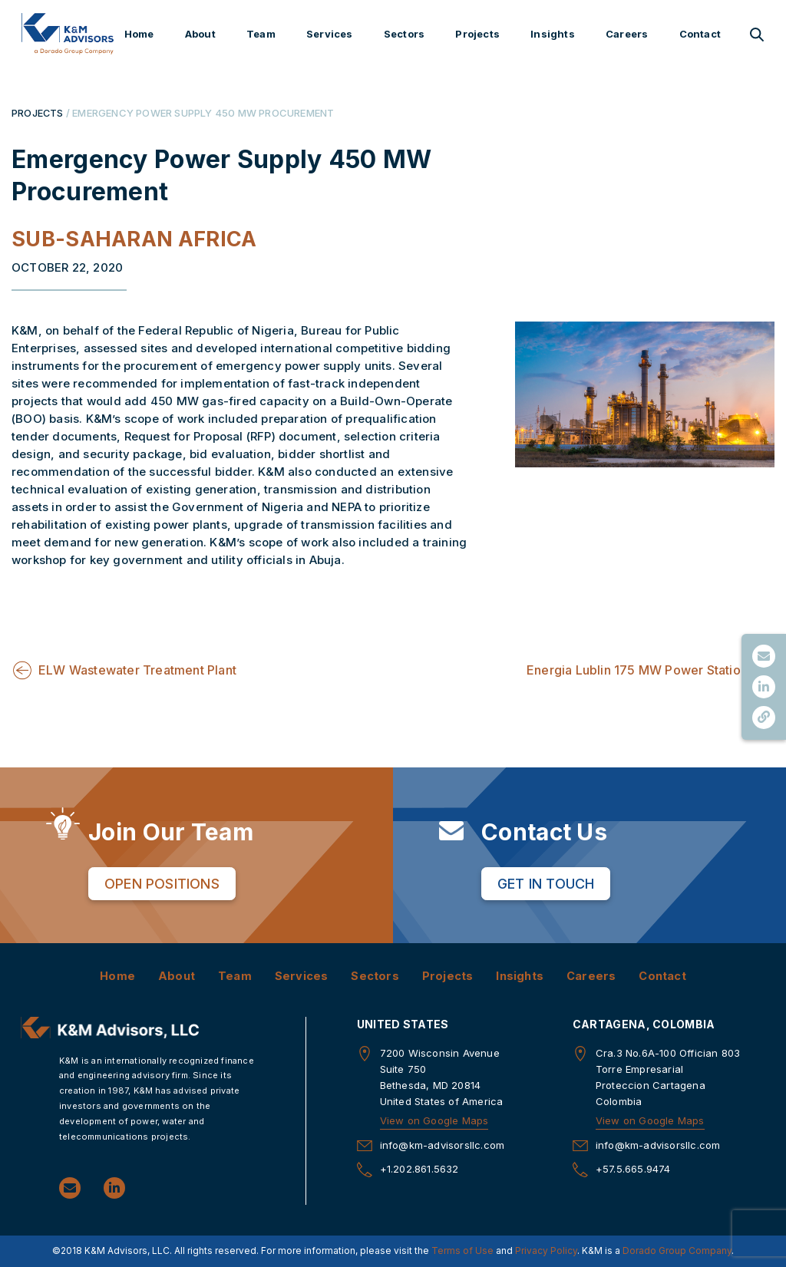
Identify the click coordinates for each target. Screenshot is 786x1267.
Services (329, 34)
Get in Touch (545, 884)
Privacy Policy (546, 1251)
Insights (552, 34)
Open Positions (162, 884)
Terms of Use (462, 1251)
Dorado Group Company (677, 1251)
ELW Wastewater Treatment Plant (137, 670)
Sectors (404, 34)
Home (139, 34)
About (200, 34)
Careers (627, 34)
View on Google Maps (434, 1120)
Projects (477, 34)
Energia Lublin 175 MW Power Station (637, 670)
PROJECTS (38, 113)
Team (261, 34)
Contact (700, 34)
